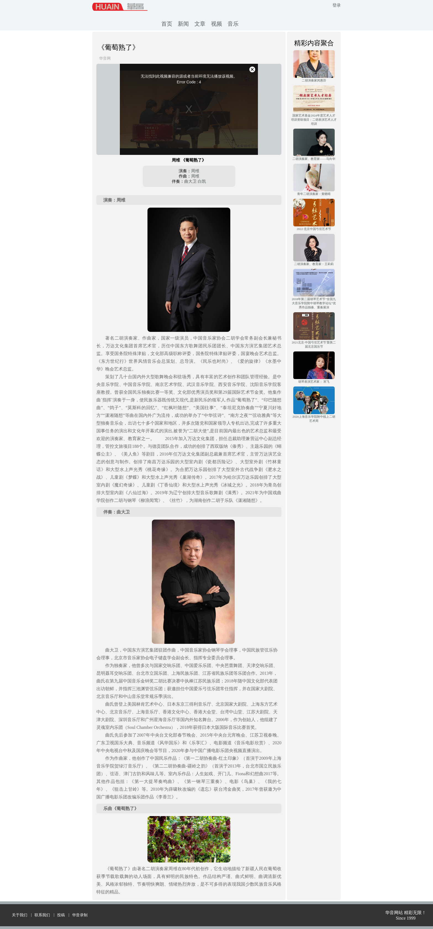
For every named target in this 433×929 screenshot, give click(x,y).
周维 (195, 171)
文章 (199, 24)
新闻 (183, 24)
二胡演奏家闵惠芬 (314, 80)
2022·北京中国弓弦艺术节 (314, 229)
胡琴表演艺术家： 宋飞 (313, 381)
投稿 (61, 915)
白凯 (202, 181)
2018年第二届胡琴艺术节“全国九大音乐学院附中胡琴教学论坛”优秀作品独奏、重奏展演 (314, 303)
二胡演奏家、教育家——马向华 (313, 158)
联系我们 (42, 915)
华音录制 (80, 915)
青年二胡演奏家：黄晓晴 (314, 193)
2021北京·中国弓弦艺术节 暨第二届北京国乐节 (314, 344)
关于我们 (19, 915)
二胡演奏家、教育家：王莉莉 (314, 264)
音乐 (233, 24)
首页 (166, 24)
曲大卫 (190, 181)
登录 (336, 5)
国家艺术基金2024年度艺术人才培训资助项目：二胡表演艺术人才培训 (314, 119)
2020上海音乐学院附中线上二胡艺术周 (313, 418)
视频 (216, 24)
